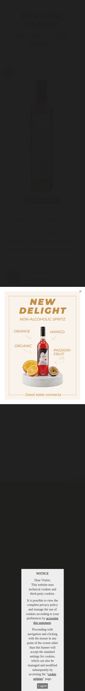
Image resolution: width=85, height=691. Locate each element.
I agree (42, 686)
